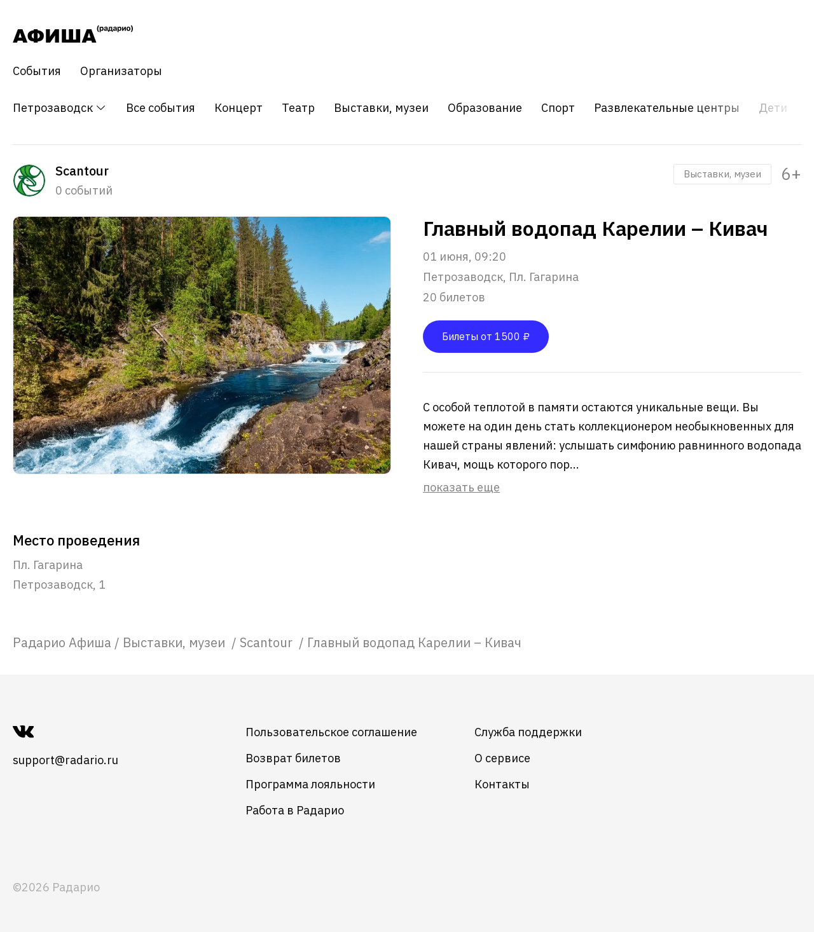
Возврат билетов (293, 758)
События (37, 71)
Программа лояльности (310, 784)
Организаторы (121, 71)
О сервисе (502, 758)
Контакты (502, 784)
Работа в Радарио (294, 810)
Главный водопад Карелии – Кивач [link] (414, 642)
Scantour (268, 642)
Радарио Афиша (62, 642)
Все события (160, 108)
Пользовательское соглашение (331, 732)
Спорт (558, 108)
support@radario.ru (65, 760)
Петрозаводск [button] (60, 107)
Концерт (238, 108)
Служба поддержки (528, 732)
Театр (298, 108)
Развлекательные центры (667, 108)
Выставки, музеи (381, 108)
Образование (485, 108)
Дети (773, 108)
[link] (62, 642)
